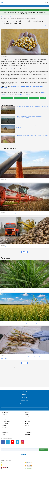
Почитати (24, 397)
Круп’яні (27, 412)
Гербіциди (4, 414)
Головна (3, 16)
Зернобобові (5, 432)
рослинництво (34, 98)
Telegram (3, 94)
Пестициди (5, 412)
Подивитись (24, 400)
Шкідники (28, 419)
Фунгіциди (4, 416)
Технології (24, 394)
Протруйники (5, 423)
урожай (43, 98)
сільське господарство (21, 98)
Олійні (3, 434)
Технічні (27, 414)
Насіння (4, 427)
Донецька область (7, 98)
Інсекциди (4, 419)
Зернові (3, 430)
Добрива (27, 421)
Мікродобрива (28, 432)
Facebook (42, 92)
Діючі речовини (24, 403)
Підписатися (43, 449)
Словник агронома (24, 409)
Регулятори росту (6, 421)
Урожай (11, 16)
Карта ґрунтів (24, 406)
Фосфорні (27, 425)
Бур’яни (4, 425)
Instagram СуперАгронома (24, 94)
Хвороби (27, 434)
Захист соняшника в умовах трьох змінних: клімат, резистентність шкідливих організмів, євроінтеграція (24, 13)
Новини (7, 16)
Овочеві (27, 416)
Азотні (26, 423)
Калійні (26, 427)
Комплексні (27, 430)
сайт (11, 68)
